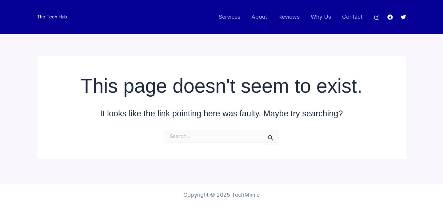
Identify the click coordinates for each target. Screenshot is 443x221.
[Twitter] (403, 17)
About (259, 17)
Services (229, 17)
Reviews (289, 17)
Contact (352, 17)
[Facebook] (390, 17)
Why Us (321, 17)
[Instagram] (377, 17)
